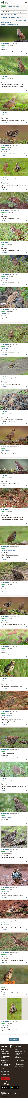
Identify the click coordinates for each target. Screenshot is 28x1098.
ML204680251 (4, 759)
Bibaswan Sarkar (6, 480)
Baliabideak (3, 1062)
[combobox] (14, 12)
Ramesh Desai (5, 313)
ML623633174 (4, 53)
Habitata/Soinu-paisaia (13, 6)
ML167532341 (4, 897)
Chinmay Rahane (6, 586)
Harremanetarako (5, 1074)
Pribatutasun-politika (19, 1064)
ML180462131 (4, 593)
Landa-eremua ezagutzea (20, 1060)
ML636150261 (4, 456)
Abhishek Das (5, 47)
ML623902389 (4, 1032)
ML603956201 (4, 423)
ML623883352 (4, 656)
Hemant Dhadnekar (6, 817)
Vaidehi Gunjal (5, 891)
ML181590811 (4, 354)
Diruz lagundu (5, 1078)
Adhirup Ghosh (5, 182)
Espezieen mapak (5, 1051)
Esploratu (4, 1049)
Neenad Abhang (6, 381)
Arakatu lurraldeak (5, 1053)
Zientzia (17, 1049)
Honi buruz (4, 1060)
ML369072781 (4, 90)
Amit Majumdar (5, 683)
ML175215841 (4, 823)
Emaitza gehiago (14, 1039)
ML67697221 (3, 523)
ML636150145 (4, 626)
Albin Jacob (4, 80)
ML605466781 (4, 320)
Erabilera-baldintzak (19, 1066)
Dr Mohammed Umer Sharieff (8, 550)
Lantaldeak (3, 1067)
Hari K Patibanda (6, 149)
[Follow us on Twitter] (5, 1084)
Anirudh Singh (5, 783)
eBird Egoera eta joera (20, 1051)
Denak (14, 8)
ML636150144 (4, 155)
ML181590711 (4, 252)
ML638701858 (4, 386)
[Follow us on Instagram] (8, 1084)
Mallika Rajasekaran (6, 513)
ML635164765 (4, 485)
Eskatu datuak (18, 1057)
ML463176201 (4, 122)
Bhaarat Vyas (5, 214)
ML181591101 (4, 220)
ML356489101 (4, 724)
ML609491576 (4, 790)
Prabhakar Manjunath (7, 715)
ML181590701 (4, 284)
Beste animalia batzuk (6, 8)
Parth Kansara (5, 117)
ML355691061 (4, 559)
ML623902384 (4, 189)
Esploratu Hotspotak (5, 1054)
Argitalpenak (18, 1056)
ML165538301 (4, 929)
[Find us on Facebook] (2, 1084)
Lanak (2, 1068)
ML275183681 (4, 994)
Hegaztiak (3, 6)
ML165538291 (4, 962)
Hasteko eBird (4, 1070)
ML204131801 (4, 861)
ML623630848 (4, 688)
